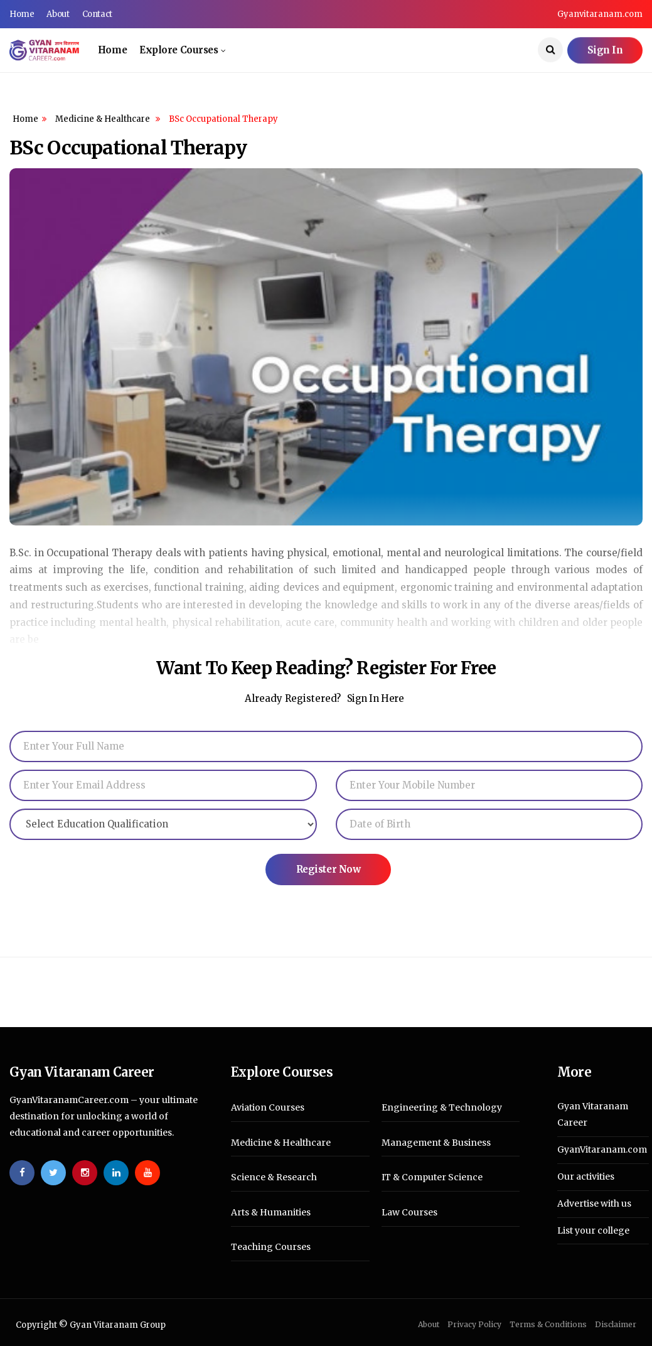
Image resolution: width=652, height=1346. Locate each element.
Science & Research (274, 1177)
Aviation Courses (267, 1107)
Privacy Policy (474, 1324)
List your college (593, 1230)
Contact (97, 14)
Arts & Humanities (271, 1212)
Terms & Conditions (548, 1324)
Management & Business (436, 1143)
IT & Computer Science (432, 1177)
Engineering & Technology (442, 1107)
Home (21, 14)
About (57, 14)
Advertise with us (594, 1203)
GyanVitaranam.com (602, 1149)
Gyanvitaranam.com (600, 14)
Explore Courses (178, 50)
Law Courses (409, 1212)
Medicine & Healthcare (103, 119)
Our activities (585, 1176)
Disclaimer (615, 1324)
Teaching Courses (271, 1247)
